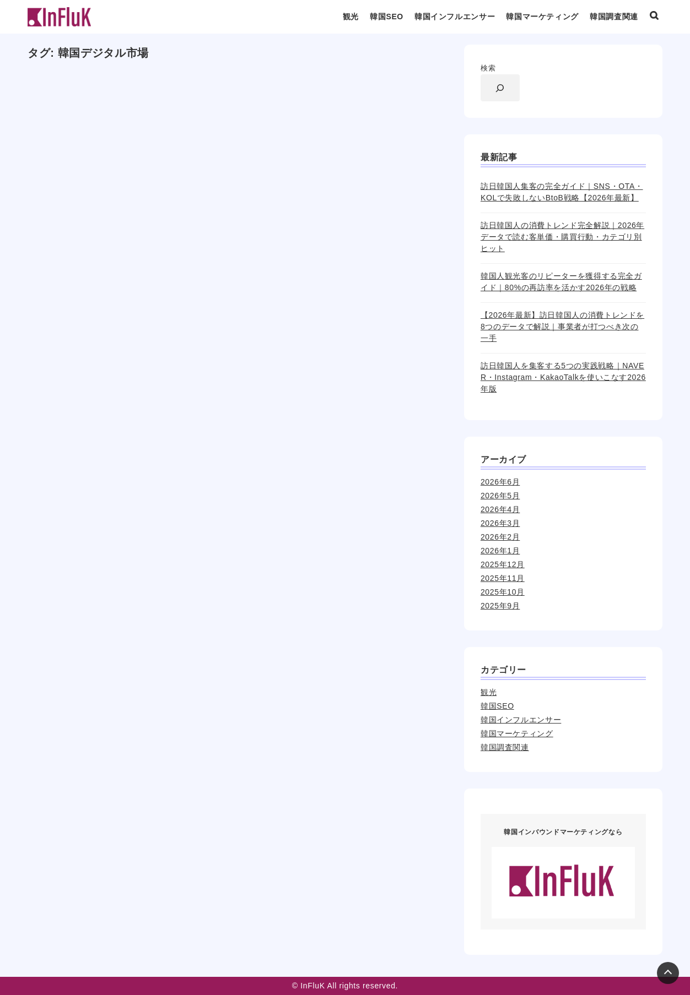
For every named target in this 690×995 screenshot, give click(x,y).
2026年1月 (500, 550)
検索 (488, 68)
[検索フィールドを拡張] (500, 87)
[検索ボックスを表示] (654, 17)
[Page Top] (668, 973)
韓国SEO (386, 16)
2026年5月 (500, 495)
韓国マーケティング (542, 16)
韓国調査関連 (614, 16)
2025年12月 (503, 564)
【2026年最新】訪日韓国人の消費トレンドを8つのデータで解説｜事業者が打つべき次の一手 (562, 326)
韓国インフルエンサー (454, 16)
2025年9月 (500, 605)
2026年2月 (500, 536)
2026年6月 (500, 481)
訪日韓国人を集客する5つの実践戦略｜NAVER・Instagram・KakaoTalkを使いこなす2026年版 (563, 377)
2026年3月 (500, 523)
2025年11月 (503, 578)
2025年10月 (503, 592)
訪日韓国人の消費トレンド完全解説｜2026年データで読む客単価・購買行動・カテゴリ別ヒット (562, 237)
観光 (351, 16)
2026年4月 (500, 509)
